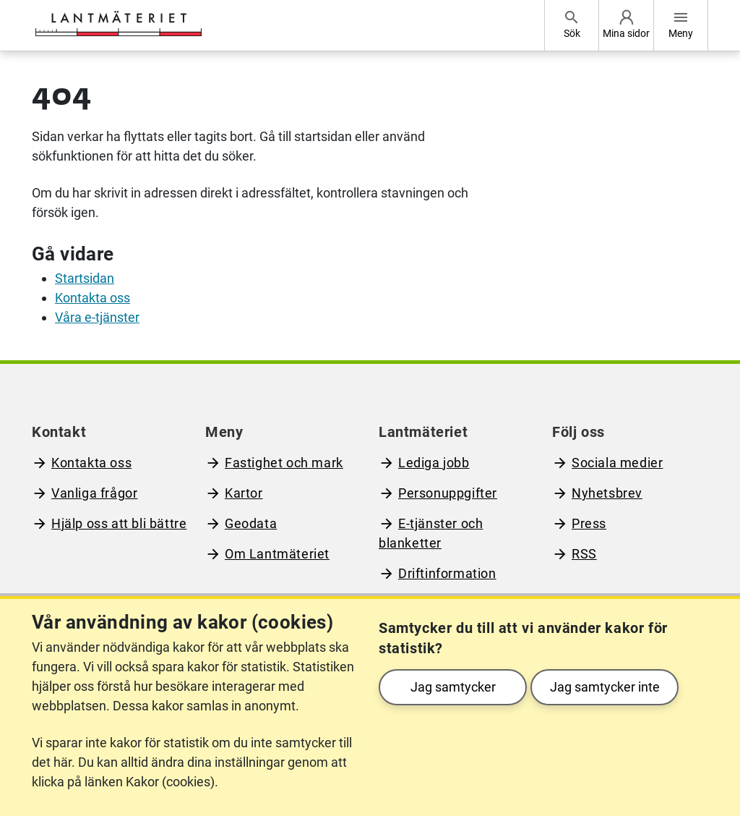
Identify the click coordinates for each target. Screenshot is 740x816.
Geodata (251, 523)
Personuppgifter (447, 493)
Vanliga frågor (94, 493)
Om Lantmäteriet (277, 553)
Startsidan (84, 278)
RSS (584, 553)
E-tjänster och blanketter (431, 533)
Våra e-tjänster (97, 317)
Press (589, 523)
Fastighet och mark (284, 462)
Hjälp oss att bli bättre (118, 523)
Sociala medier (617, 462)
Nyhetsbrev (607, 493)
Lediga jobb (434, 462)
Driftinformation (447, 573)
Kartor (244, 493)
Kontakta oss (92, 297)
